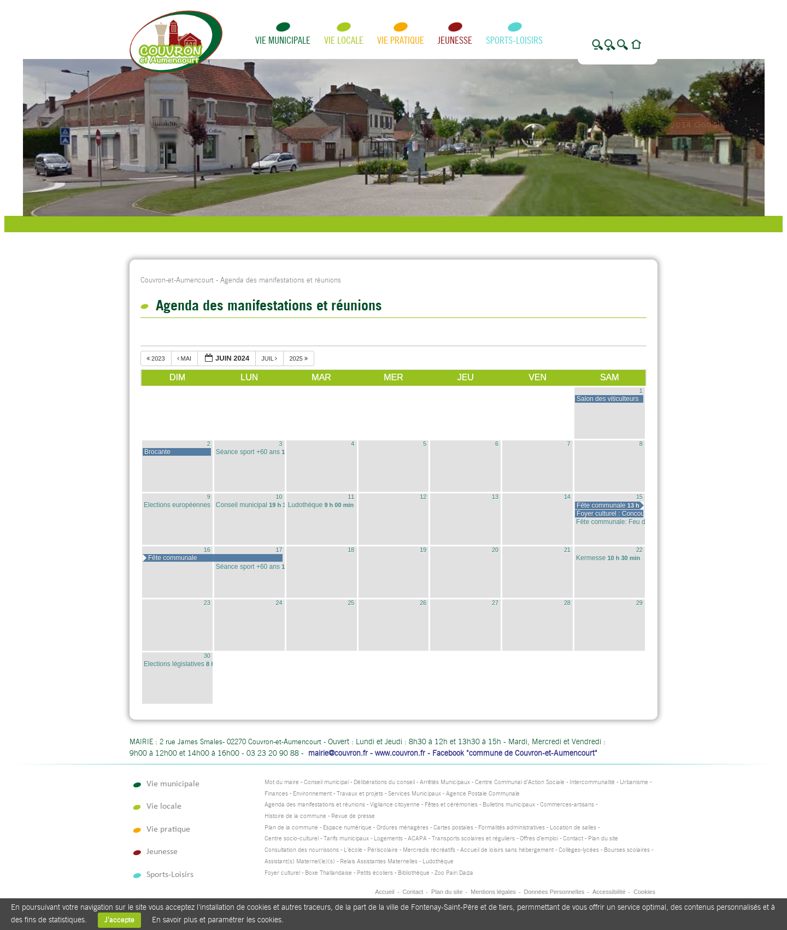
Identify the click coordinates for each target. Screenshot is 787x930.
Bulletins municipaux (509, 804)
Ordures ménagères (402, 827)
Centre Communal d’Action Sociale (520, 782)
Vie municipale (282, 40)
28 (567, 602)
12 (423, 496)
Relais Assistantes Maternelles (379, 861)
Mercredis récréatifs (429, 850)
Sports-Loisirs (514, 40)
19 (423, 549)
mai (185, 358)
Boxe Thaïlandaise (328, 872)
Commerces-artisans (567, 804)
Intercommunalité (592, 782)
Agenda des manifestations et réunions (315, 804)
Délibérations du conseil (384, 782)
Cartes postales (453, 827)
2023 (156, 358)
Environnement (312, 793)
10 (279, 496)
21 (567, 549)
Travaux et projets (360, 793)
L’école (353, 850)
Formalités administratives (511, 827)
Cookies (644, 891)
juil (270, 358)
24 (279, 602)
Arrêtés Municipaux (445, 782)
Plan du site (603, 838)
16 (207, 549)
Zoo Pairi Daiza (453, 872)
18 (351, 549)
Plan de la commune (291, 827)
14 (567, 496)
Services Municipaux (414, 793)
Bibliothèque (414, 872)
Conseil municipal (326, 782)
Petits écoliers (375, 872)
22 (639, 549)
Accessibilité (609, 891)
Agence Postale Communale (483, 793)
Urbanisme (634, 782)
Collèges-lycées (579, 850)
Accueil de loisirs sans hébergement (507, 850)
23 (207, 602)
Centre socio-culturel (292, 838)
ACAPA (417, 838)
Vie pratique (400, 40)
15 (639, 496)
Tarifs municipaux (346, 838)
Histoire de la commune (295, 816)
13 (495, 496)
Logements (388, 838)
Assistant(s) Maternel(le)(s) (300, 861)
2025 (299, 358)
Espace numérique (347, 827)
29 (639, 602)
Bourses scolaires (627, 850)
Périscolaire (382, 850)
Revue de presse (353, 816)
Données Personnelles (554, 891)
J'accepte (119, 920)
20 (495, 549)
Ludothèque (438, 861)
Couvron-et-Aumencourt (177, 280)
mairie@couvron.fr (338, 753)
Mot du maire (282, 782)
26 (423, 602)
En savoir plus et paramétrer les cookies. (218, 919)
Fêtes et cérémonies (451, 804)
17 (279, 549)
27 (495, 602)
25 (351, 602)
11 (351, 496)
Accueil (384, 891)
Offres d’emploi (539, 838)
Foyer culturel (282, 872)
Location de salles (573, 827)
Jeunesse (455, 40)
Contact (573, 838)
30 (207, 655)
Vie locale (343, 40)
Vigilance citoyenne (395, 804)
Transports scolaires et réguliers (473, 838)
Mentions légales (493, 891)
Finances (276, 793)
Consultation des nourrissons (302, 850)
